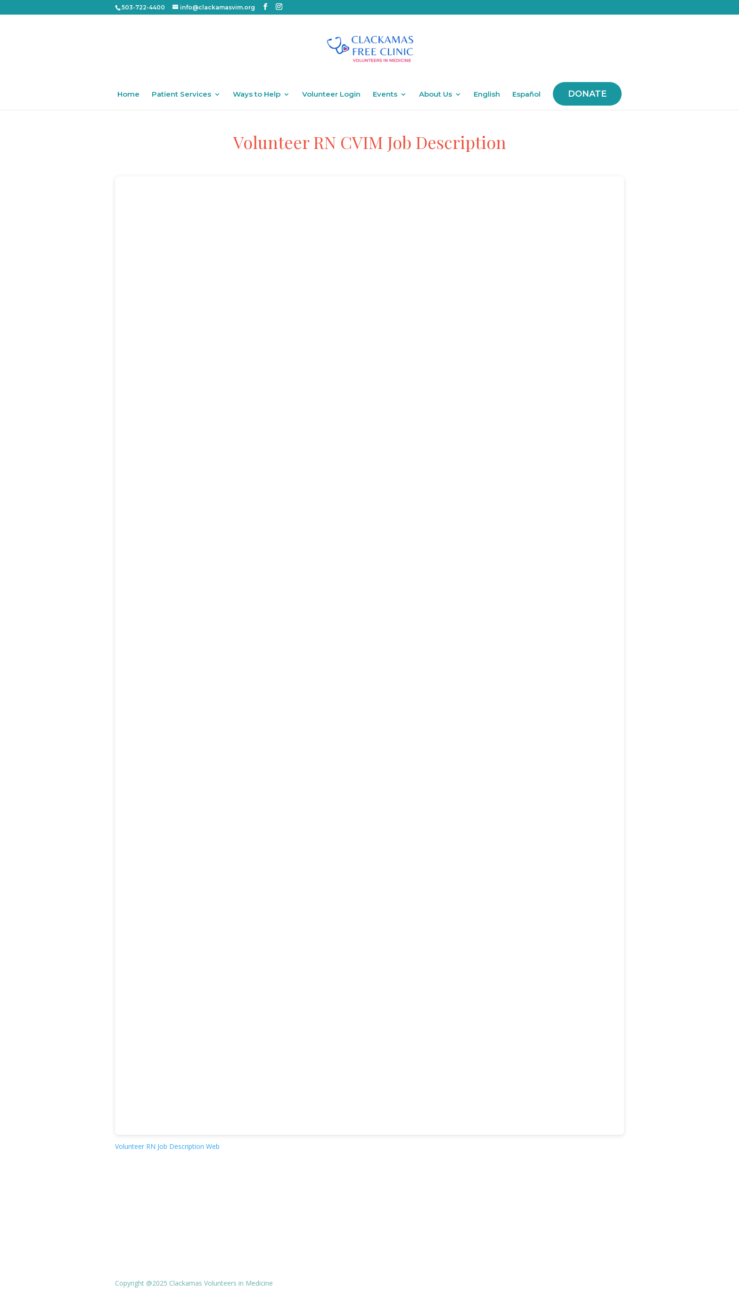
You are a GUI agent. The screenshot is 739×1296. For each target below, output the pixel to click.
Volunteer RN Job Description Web (167, 1146)
